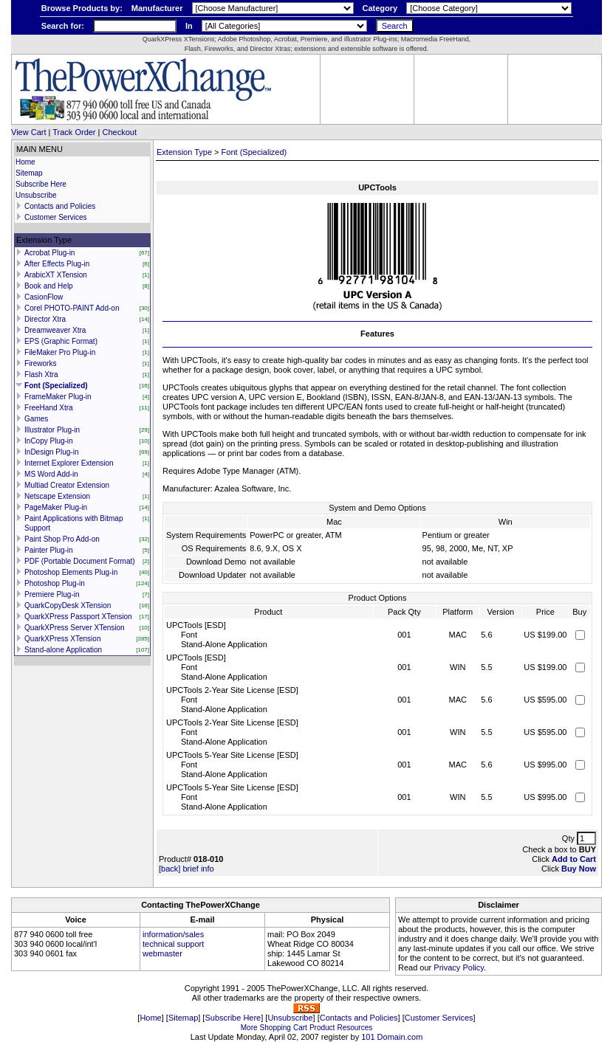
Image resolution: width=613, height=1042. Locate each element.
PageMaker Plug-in (55, 507)
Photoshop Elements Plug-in (70, 572)
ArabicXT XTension (55, 275)
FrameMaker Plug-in (58, 397)
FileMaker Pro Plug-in (59, 352)
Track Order (73, 132)
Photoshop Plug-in (54, 583)
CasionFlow (43, 297)
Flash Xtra (41, 374)
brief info (197, 868)
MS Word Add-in (51, 474)
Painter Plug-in (48, 550)
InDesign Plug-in (51, 452)
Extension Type (184, 152)
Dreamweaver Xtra (55, 330)
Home (25, 162)
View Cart (28, 132)
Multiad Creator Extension (66, 485)
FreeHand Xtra (48, 408)
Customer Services (55, 217)
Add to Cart (574, 859)
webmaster (162, 953)
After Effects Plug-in (56, 264)
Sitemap (29, 173)
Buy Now (578, 868)
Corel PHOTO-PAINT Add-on (71, 308)
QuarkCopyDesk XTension (67, 605)
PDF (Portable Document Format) (79, 561)
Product (322, 1028)
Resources (354, 1028)
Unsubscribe (36, 195)
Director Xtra (45, 319)
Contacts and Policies (59, 206)
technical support (173, 943)
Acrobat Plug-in (49, 253)
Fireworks (40, 363)
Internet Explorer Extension (69, 463)
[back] (169, 868)
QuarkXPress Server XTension (74, 628)
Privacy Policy (459, 967)
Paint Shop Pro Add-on (62, 539)
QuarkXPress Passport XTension (78, 617)
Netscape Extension (57, 496)
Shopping (275, 1028)
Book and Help (48, 286)
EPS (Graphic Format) (60, 341)
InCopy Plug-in (48, 441)
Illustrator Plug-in (52, 430)
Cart (300, 1028)
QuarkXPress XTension (62, 639)
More (249, 1028)
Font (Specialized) (56, 386)
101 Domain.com (391, 1036)
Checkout (120, 132)
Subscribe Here (41, 184)
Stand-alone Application (63, 650)
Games (36, 419)
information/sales (173, 934)
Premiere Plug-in (51, 594)
